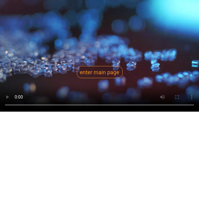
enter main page (99, 72)
